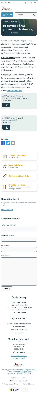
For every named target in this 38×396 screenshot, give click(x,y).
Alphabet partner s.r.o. (28, 370)
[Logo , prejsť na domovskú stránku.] (19, 8)
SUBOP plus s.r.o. (24, 372)
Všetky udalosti (7, 209)
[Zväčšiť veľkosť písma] (30, 3)
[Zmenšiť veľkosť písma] (28, 3)
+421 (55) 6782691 (19, 355)
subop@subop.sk (14, 90)
